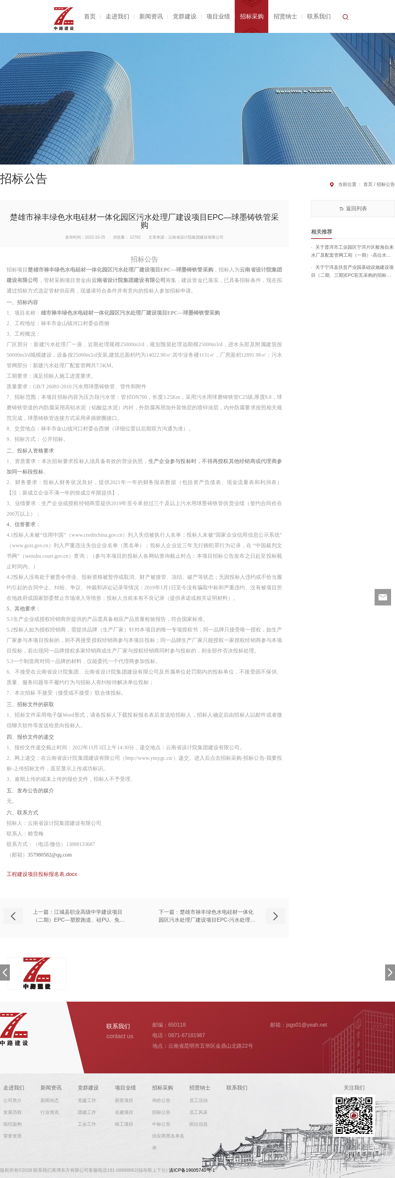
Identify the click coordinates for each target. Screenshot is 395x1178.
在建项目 (124, 1112)
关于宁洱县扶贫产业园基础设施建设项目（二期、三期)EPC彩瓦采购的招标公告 (352, 272)
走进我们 (117, 16)
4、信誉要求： (24, 524)
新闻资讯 (151, 16)
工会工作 (87, 1124)
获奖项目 (124, 1100)
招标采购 (252, 16)
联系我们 (319, 16)
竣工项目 (124, 1124)
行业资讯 (49, 1112)
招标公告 (161, 1112)
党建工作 (87, 1100)
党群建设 (185, 16)
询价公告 (161, 1100)
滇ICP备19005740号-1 (192, 1170)
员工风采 (198, 1112)
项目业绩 (218, 16)
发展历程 (12, 1112)
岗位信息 (198, 1124)
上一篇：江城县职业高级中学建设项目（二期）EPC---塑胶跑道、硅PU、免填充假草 (79, 916)
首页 (90, 16)
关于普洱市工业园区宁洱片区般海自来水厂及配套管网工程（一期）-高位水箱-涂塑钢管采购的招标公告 (352, 251)
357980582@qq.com (50, 855)
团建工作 (87, 1112)
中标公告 (161, 1124)
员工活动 (198, 1100)
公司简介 (12, 1100)
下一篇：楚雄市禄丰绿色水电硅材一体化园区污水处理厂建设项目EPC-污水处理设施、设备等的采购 (207, 916)
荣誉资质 (12, 1136)
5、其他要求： (24, 608)
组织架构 (12, 1124)
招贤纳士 (285, 16)
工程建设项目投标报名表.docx (42, 874)
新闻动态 (49, 1100)
